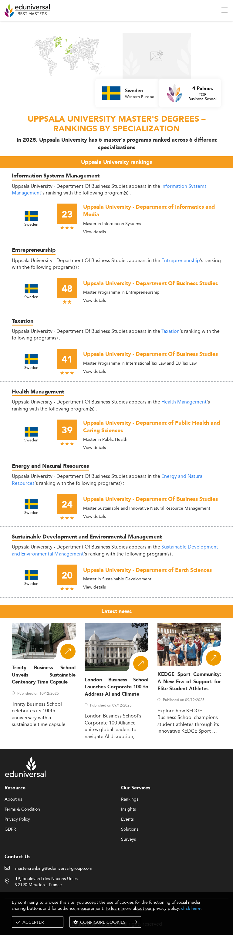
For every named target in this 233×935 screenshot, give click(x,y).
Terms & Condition (22, 809)
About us (13, 799)
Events (127, 819)
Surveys (128, 839)
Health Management (184, 402)
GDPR (10, 829)
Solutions (129, 829)
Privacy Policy (17, 819)
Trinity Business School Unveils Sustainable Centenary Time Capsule (44, 675)
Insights (128, 809)
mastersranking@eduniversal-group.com (53, 869)
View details (94, 231)
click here (191, 908)
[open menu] (224, 10)
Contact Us (17, 857)
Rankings (129, 799)
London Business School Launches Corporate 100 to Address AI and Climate (116, 687)
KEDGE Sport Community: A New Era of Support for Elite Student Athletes (189, 682)
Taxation (170, 331)
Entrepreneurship (180, 260)
